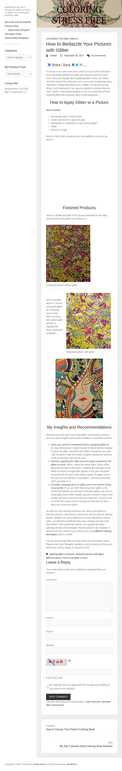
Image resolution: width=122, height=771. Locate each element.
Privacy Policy (12, 26)
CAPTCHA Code (54, 678)
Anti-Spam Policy (13, 34)
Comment (51, 579)
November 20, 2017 (74, 55)
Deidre (53, 55)
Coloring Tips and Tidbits (62, 38)
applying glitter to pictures (62, 554)
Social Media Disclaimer (16, 38)
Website (50, 645)
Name (50, 617)
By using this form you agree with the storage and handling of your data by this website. (79, 687)
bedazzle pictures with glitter (90, 554)
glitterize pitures (54, 557)
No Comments (99, 55)
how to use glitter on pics (75, 557)
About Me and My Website (18, 22)
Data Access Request (18, 30)
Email (49, 631)
